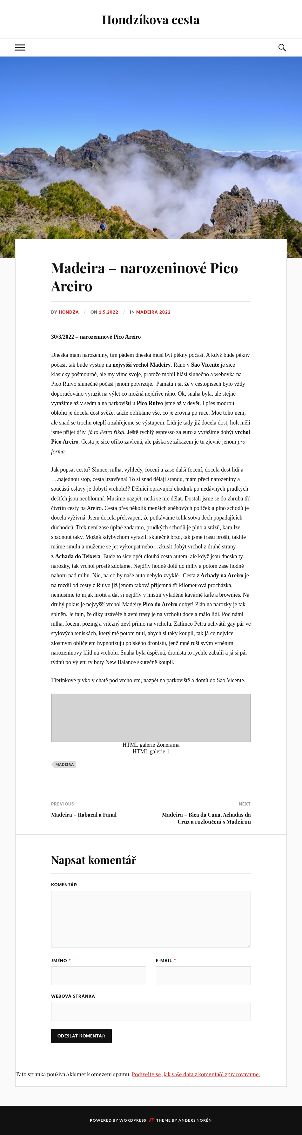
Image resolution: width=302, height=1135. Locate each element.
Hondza (69, 312)
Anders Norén (195, 1120)
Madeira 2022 (153, 312)
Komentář (64, 884)
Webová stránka (73, 996)
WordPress (132, 1120)
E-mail (166, 960)
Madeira (65, 764)
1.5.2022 (108, 312)
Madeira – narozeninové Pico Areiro (144, 276)
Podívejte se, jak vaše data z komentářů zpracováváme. (196, 1073)
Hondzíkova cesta (151, 19)
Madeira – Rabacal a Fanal (84, 814)
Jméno (61, 960)
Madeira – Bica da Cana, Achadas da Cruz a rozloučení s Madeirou (206, 818)
